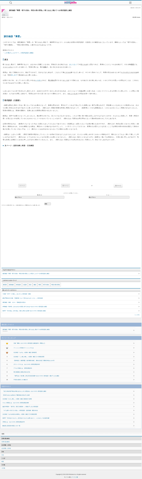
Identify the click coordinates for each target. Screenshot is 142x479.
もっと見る (137, 314)
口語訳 (25, 284)
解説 (35, 284)
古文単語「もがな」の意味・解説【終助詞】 (25, 352)
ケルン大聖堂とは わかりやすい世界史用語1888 (16, 402)
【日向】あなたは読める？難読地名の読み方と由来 (16, 395)
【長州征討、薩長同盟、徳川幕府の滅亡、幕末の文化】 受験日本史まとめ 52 (34, 360)
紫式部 (5, 284)
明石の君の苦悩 (55, 284)
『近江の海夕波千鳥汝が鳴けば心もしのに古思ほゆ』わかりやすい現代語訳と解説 (24, 391)
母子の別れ (46, 284)
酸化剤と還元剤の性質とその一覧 (11, 425)
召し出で (14, 75)
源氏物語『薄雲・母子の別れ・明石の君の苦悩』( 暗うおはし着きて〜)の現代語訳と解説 (65, 330)
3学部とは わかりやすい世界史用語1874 (14, 422)
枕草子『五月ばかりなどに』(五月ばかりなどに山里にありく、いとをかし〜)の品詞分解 (26, 418)
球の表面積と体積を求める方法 (22, 372)
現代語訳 (18, 284)
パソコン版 (74, 477)
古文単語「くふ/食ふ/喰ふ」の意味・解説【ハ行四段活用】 (29, 356)
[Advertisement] (71, 24)
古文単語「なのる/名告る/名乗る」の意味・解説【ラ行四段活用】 (20, 414)
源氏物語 (11, 284)
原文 (30, 284)
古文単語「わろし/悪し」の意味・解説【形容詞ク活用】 (17, 399)
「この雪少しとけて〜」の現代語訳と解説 (18, 53)
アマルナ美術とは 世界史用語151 (23, 368)
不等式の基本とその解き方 (21, 379)
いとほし (38, 80)
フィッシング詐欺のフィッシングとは (24, 348)
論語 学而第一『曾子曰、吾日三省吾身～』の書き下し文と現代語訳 (20, 406)
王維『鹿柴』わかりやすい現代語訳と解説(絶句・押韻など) (29, 343)
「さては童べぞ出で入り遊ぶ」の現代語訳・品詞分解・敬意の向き (20, 410)
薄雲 (39, 284)
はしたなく (73, 64)
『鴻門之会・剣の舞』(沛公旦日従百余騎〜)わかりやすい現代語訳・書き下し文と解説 (36, 376)
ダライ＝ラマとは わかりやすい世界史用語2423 (27, 364)
